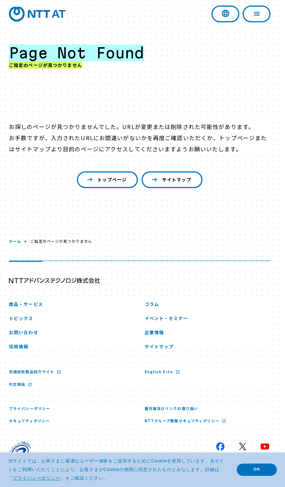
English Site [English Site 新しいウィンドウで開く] (160, 371)
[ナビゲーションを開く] (257, 14)
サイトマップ (170, 179)
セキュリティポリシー (29, 420)
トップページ (106, 179)
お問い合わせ (23, 332)
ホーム (15, 241)
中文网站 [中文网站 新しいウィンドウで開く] (18, 384)
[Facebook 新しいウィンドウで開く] (220, 446)
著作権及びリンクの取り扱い (171, 408)
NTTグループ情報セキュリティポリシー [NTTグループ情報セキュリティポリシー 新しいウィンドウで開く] (183, 420)
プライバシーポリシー (29, 408)
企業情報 (154, 332)
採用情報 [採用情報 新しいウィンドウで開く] (18, 346)
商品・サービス (26, 304)
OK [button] (256, 469)
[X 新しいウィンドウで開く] (242, 446)
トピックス (21, 318)
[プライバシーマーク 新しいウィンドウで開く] (20, 452)
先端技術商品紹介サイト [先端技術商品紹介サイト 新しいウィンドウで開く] (32, 371)
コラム (152, 304)
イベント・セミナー (166, 318)
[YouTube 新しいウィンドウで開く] (265, 446)
